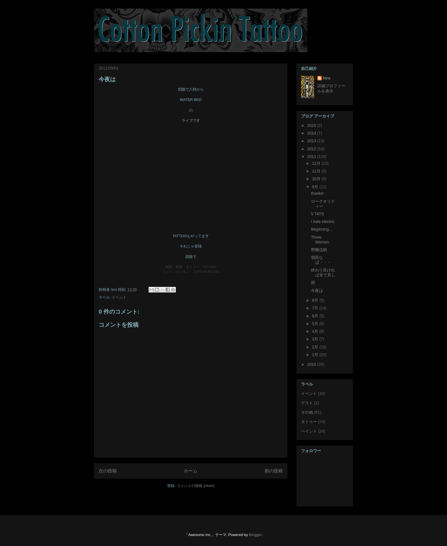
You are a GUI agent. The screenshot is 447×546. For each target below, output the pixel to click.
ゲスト (307, 403)
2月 (315, 347)
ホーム (191, 470)
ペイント (309, 431)
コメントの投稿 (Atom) (195, 486)
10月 (316, 178)
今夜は (107, 79)
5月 (315, 323)
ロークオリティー (323, 203)
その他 (307, 412)
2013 (312, 141)
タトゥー (309, 421)
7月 (315, 308)
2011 (312, 156)
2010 (312, 364)
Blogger (255, 535)
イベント (119, 297)
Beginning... (321, 229)
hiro (326, 78)
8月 (315, 300)
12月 (316, 163)
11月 (316, 171)
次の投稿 (108, 470)
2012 (312, 149)
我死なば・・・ (321, 260)
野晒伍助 (319, 249)
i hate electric (322, 221)
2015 (312, 125)
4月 (315, 331)
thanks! (317, 193)
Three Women (320, 239)
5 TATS (317, 214)
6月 (315, 316)
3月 (315, 339)
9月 (315, 186)
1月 (315, 354)
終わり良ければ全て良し (323, 272)
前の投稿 (274, 470)
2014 (312, 133)
